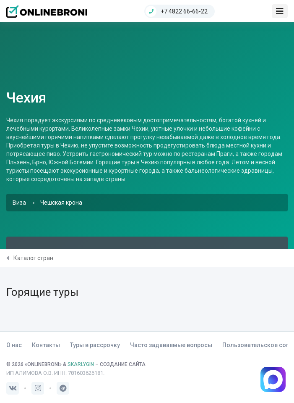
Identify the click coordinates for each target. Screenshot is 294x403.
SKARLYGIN (81, 364)
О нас (14, 345)
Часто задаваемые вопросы (171, 345)
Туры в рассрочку (95, 345)
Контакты (46, 345)
